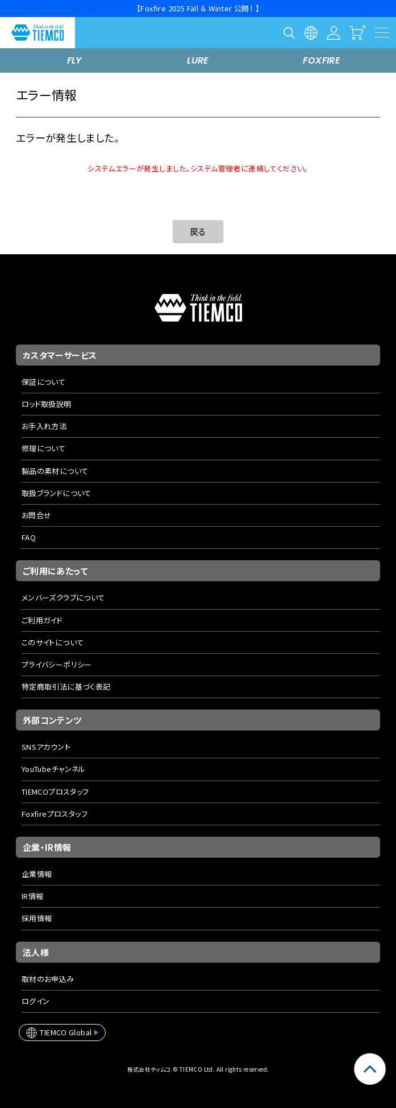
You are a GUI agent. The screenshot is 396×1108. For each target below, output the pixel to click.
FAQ (29, 537)
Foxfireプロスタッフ (54, 813)
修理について (43, 448)
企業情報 (37, 873)
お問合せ (37, 515)
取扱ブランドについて (56, 493)
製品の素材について (55, 470)
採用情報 (37, 918)
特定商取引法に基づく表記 (66, 686)
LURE (198, 60)
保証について (43, 381)
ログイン (36, 1001)
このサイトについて (53, 642)
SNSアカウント (46, 746)
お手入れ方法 (44, 426)
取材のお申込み (48, 978)
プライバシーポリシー (57, 664)
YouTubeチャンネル (54, 768)
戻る (198, 231)
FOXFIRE (321, 60)
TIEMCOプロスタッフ (55, 791)
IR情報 (33, 896)
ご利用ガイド (42, 620)
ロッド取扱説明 (47, 403)
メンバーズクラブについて (63, 597)
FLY (74, 60)
